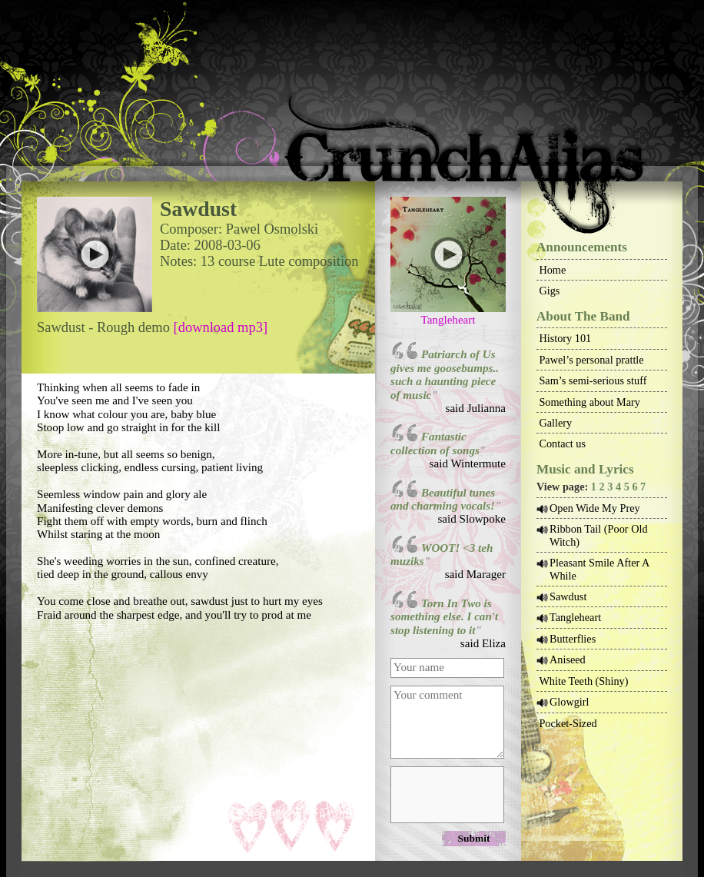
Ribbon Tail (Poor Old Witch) (599, 535)
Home (552, 270)
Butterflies (573, 639)
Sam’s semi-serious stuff (592, 380)
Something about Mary (589, 402)
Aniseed (568, 659)
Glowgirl (569, 702)
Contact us (562, 443)
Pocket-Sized (567, 723)
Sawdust (568, 596)
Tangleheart (447, 320)
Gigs (549, 290)
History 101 (565, 338)
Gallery (555, 423)
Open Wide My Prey (595, 508)
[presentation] (446, 794)
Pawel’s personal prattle (591, 360)
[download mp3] (221, 327)
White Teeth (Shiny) (583, 681)
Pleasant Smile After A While (599, 568)
